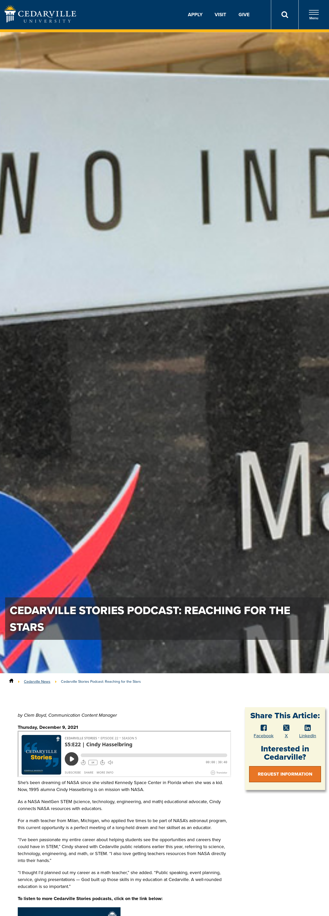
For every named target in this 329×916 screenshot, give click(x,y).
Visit (220, 14)
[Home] (11, 681)
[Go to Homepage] (40, 21)
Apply (195, 14)
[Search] (284, 14)
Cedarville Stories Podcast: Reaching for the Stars (101, 681)
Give (244, 14)
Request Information (285, 774)
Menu (314, 15)
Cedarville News (37, 681)
